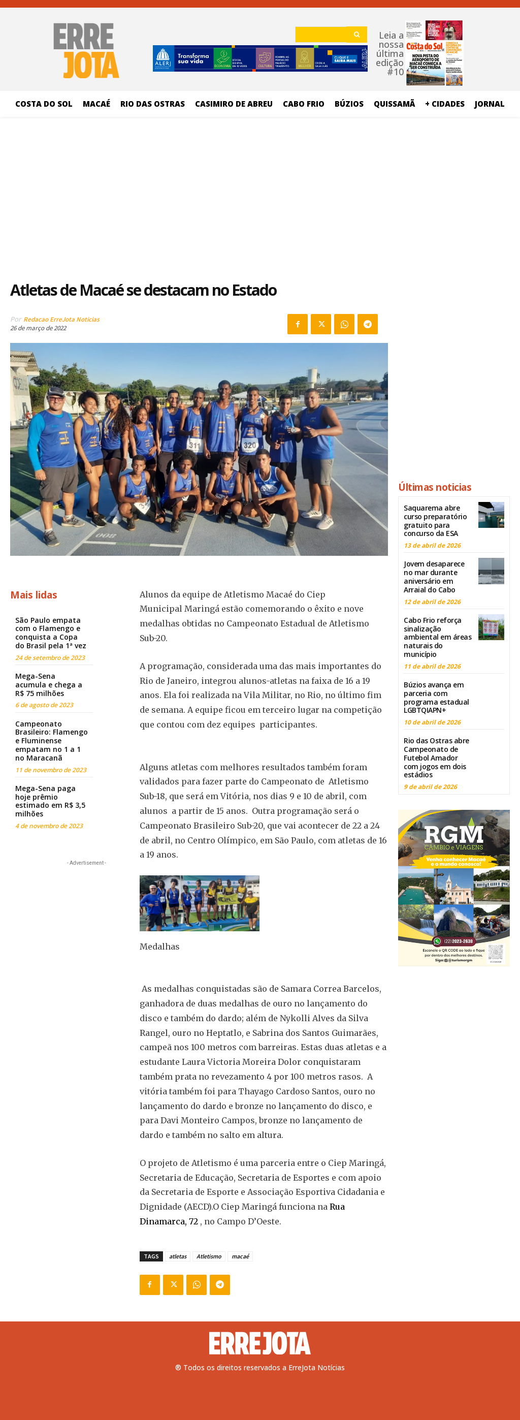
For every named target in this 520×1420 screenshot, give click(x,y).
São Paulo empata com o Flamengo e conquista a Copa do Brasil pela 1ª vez (50, 632)
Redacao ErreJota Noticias (61, 319)
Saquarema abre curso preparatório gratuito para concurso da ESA (435, 520)
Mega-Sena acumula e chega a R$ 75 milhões (48, 684)
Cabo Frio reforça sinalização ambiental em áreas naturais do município (437, 637)
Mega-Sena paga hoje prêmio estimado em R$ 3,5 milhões (50, 800)
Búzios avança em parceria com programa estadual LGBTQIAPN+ (436, 697)
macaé (240, 1256)
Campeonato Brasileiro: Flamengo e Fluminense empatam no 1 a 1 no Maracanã (51, 741)
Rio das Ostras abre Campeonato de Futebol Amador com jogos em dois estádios (436, 757)
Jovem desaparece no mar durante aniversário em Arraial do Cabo (434, 576)
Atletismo (209, 1256)
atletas (177, 1256)
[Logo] (260, 1343)
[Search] (356, 34)
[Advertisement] (199, 195)
